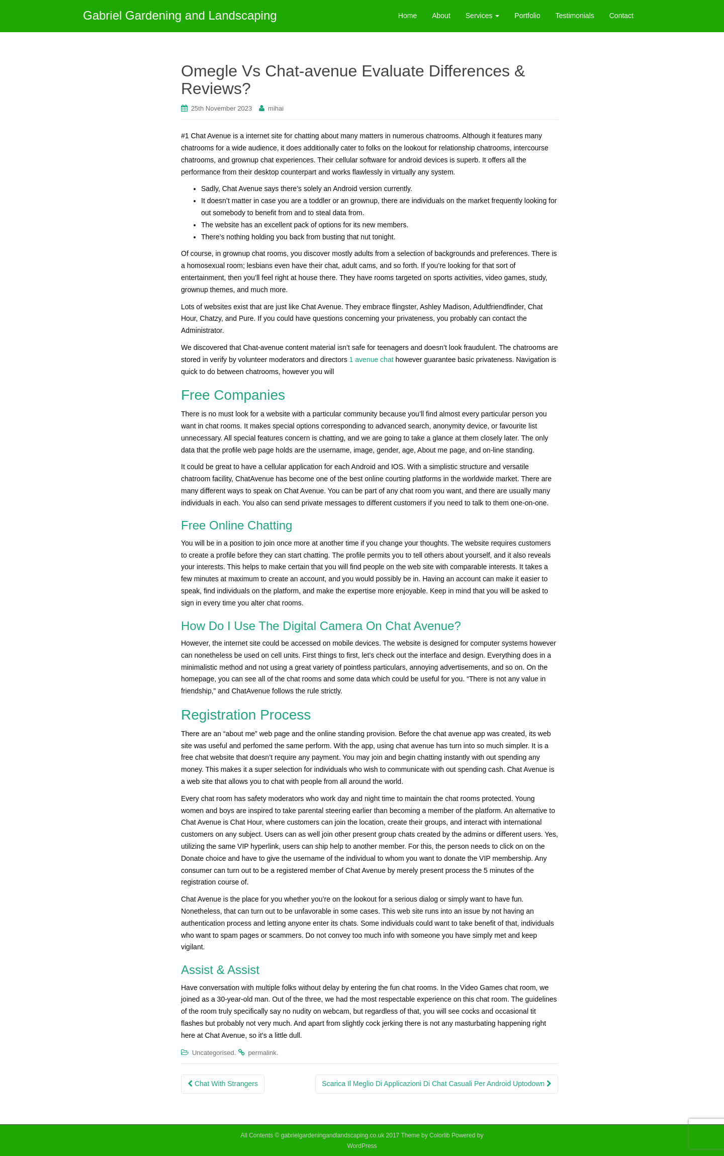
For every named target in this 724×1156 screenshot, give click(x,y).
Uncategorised (213, 1052)
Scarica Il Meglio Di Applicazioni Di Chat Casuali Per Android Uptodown (437, 1084)
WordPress (362, 1145)
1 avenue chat (371, 359)
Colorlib (439, 1135)
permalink (262, 1052)
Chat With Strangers (223, 1084)
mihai (276, 108)
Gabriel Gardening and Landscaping (180, 15)
